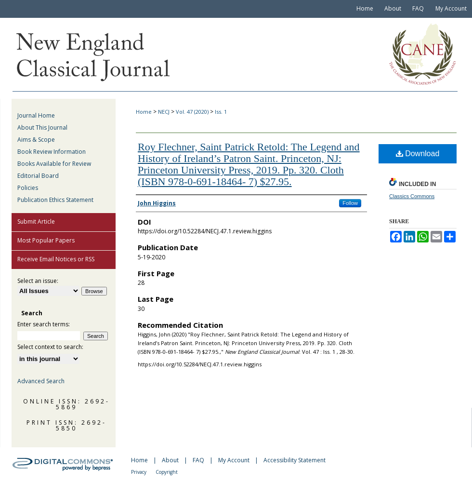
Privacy (138, 472)
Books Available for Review (54, 164)
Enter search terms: (43, 324)
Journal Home (36, 115)
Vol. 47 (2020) (192, 111)
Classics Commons (411, 196)
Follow (350, 203)
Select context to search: (50, 347)
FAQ (198, 460)
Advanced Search (41, 381)
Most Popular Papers (46, 240)
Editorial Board (38, 176)
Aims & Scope (36, 139)
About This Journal (42, 127)
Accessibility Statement (294, 460)
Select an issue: (37, 281)
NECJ (164, 111)
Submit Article (36, 221)
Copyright (167, 472)
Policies (27, 188)
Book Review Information (51, 152)
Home (144, 111)
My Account (233, 460)
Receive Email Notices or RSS (55, 259)
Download (418, 153)
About (170, 460)
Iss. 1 (221, 111)
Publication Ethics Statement (55, 200)
